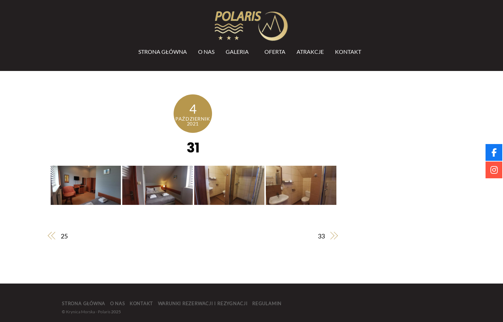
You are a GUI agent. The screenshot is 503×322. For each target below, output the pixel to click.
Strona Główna (162, 51)
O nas (206, 51)
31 (193, 147)
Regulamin (267, 303)
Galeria (237, 51)
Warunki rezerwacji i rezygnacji (203, 303)
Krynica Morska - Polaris (88, 311)
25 (64, 236)
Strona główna (83, 303)
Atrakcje (310, 51)
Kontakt (348, 51)
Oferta (274, 51)
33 (321, 236)
